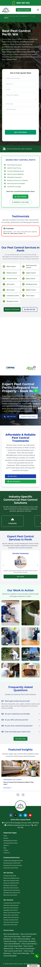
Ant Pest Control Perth (9, 876)
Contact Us (6, 852)
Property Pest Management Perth (13, 860)
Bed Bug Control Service (10, 885)
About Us (6, 845)
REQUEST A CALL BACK (20, 202)
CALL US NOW (20, 197)
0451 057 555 (23, 2)
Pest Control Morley (29, 944)
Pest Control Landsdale (26, 941)
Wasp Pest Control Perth (10, 924)
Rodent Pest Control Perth (10, 915)
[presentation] (12, 122)
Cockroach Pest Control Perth (11, 903)
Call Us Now (12, 476)
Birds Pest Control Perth (10, 895)
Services (5, 838)
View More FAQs (20, 739)
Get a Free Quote (14, 481)
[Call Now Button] (36, 956)
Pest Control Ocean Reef (13, 946)
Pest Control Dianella (28, 934)
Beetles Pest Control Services (11, 890)
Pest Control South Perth (13, 951)
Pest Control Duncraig (12, 936)
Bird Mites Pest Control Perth (11, 892)
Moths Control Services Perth (11, 912)
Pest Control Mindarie (12, 944)
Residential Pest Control (10, 840)
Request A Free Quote (12, 309)
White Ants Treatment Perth (11, 878)
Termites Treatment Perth (10, 920)
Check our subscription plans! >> (14, 233)
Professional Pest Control (12, 779)
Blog (4, 848)
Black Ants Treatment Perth (11, 880)
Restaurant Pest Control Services (12, 865)
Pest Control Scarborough (24, 948)
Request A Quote (23, 10)
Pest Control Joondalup (21, 939)
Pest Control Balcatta (11, 934)
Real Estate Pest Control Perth (11, 863)
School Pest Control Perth (10, 868)
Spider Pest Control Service (11, 917)
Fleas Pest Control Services (11, 905)
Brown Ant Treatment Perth (11, 883)
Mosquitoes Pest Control (10, 910)
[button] (37, 565)
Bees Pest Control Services (11, 888)
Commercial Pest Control (10, 843)
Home (5, 836)
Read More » (7, 788)
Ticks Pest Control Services (11, 922)
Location (5, 850)
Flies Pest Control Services (10, 908)
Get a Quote (20, 576)
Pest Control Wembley (21, 953)
